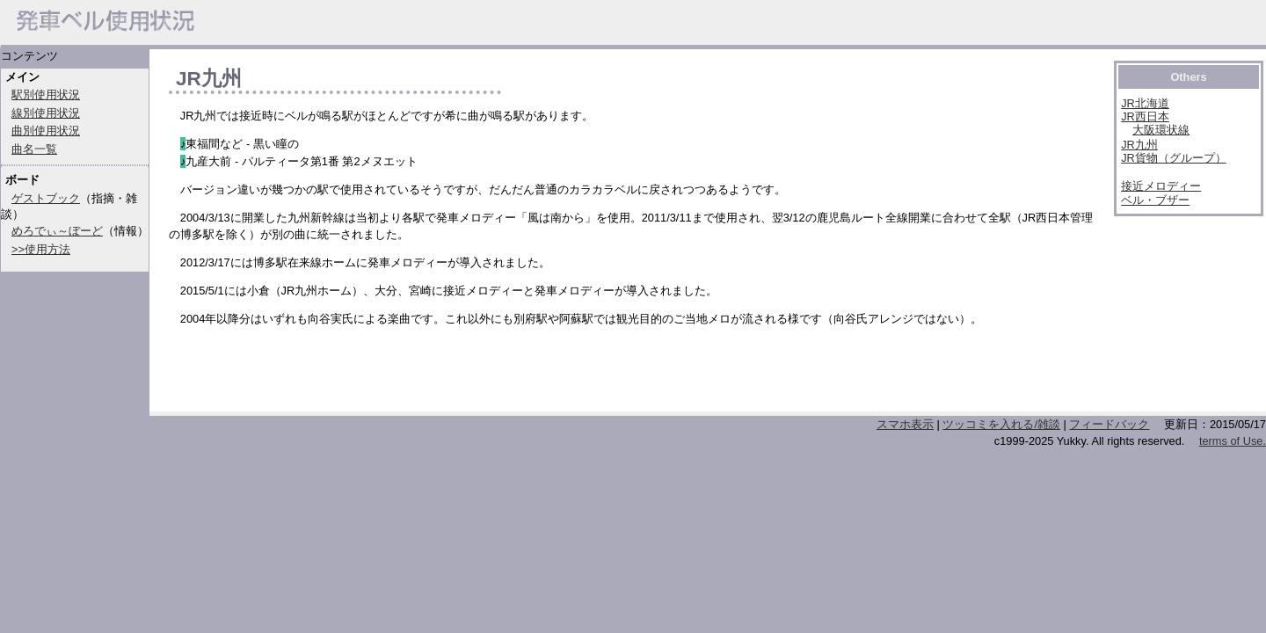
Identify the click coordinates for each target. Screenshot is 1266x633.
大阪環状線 (1161, 129)
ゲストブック (45, 198)
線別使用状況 (45, 113)
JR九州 (1139, 144)
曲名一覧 (34, 149)
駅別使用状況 (45, 94)
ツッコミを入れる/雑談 (1001, 424)
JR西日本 (1145, 116)
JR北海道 (1145, 103)
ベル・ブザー (1155, 200)
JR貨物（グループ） (1173, 157)
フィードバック (1109, 424)
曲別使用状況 (45, 130)
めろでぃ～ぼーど (57, 230)
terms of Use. (1232, 440)
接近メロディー (1161, 186)
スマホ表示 (905, 424)
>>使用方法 (40, 249)
